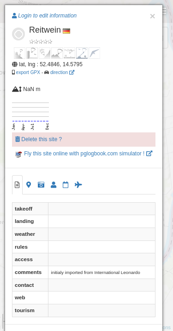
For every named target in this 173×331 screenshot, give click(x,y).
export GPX (28, 72)
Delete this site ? (38, 139)
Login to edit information (44, 15)
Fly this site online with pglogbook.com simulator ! (83, 153)
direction (62, 72)
